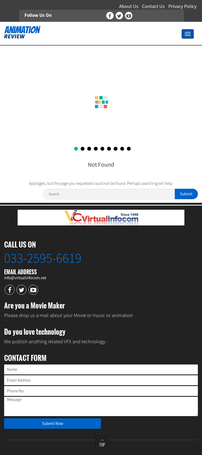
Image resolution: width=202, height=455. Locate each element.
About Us (128, 6)
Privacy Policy (182, 6)
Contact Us (153, 6)
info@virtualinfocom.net (25, 277)
